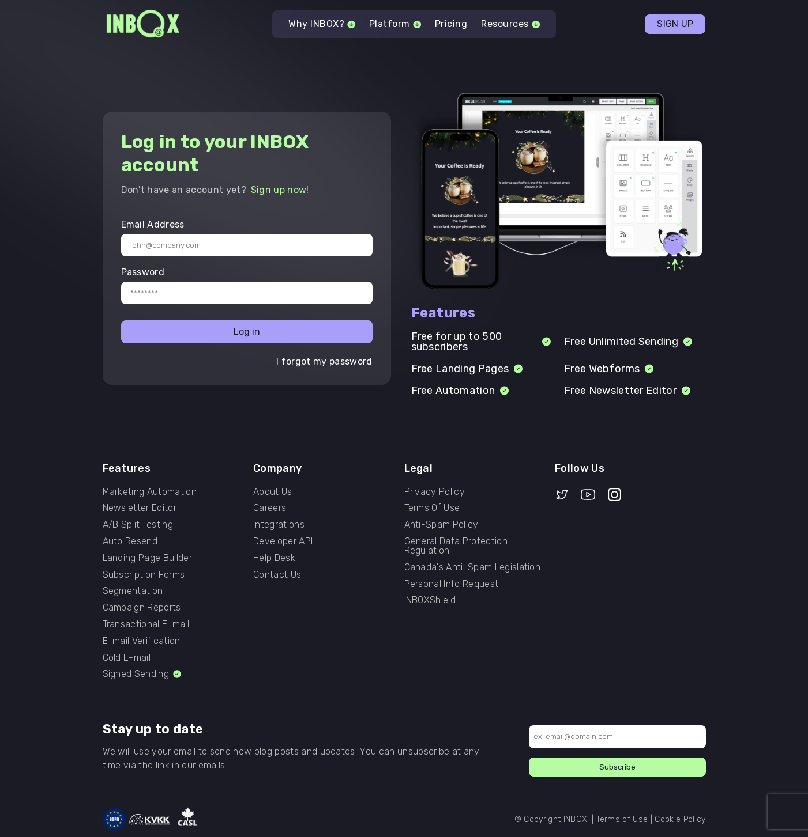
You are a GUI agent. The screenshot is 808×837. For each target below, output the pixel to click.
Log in (247, 331)
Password (143, 272)
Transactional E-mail (146, 624)
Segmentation (133, 591)
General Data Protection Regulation (456, 546)
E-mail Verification (142, 641)
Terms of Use (622, 819)
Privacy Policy (434, 492)
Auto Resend (130, 541)
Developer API (283, 541)
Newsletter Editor (139, 508)
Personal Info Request (451, 584)
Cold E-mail (127, 657)
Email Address (153, 224)
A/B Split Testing (138, 524)
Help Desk (274, 558)
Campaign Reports (142, 607)
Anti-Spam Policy (441, 524)
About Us (272, 492)
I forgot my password (324, 361)
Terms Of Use (432, 508)
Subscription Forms (144, 575)
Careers (269, 508)
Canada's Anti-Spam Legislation (472, 567)
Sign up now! (280, 189)
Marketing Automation (150, 492)
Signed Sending (143, 674)
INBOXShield (430, 600)
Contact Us (277, 575)
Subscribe (617, 767)
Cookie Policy (680, 819)
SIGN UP (675, 23)
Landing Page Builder (147, 558)
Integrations (279, 524)
